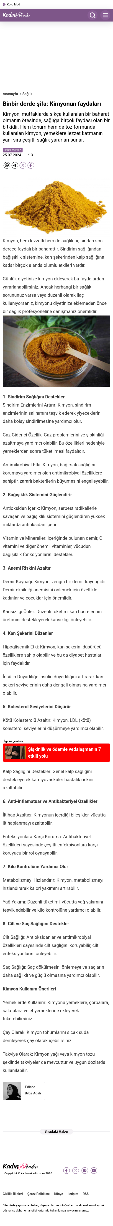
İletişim (73, 1194)
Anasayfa (10, 94)
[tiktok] (103, 1170)
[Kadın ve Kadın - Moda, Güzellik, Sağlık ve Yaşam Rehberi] (19, 15)
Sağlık (27, 94)
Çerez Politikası (38, 1194)
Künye (58, 1194)
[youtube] (93, 1170)
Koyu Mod (13, 4)
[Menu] (105, 15)
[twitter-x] (75, 1170)
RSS (86, 1194)
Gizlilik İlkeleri (13, 1194)
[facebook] (66, 1170)
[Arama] (92, 15)
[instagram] (84, 1170)
